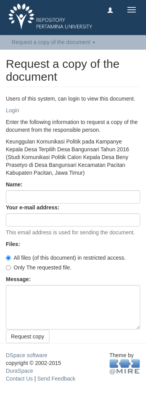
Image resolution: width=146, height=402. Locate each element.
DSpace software (26, 355)
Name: (15, 184)
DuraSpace (19, 371)
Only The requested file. (38, 267)
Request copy (27, 336)
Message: (19, 279)
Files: (13, 244)
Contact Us (19, 378)
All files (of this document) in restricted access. (66, 258)
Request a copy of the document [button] (53, 42)
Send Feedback (56, 378)
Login (12, 110)
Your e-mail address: (33, 207)
